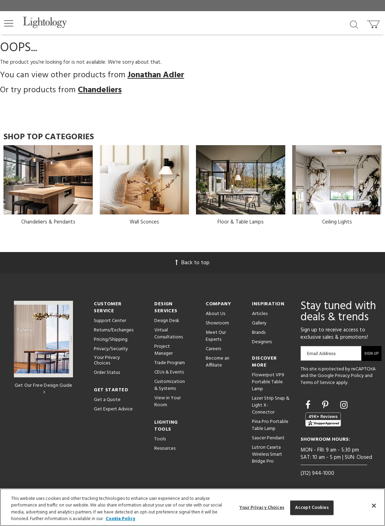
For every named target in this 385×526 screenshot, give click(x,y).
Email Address (321, 353)
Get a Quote (107, 400)
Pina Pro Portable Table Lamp (270, 425)
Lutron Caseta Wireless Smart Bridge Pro (267, 454)
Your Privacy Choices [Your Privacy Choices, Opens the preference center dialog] (261, 507)
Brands (258, 333)
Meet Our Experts (216, 336)
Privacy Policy (349, 376)
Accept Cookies (312, 507)
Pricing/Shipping (111, 340)
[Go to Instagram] (343, 406)
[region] (192, 507)
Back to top (192, 262)
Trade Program (169, 363)
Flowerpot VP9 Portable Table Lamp (268, 382)
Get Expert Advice (113, 409)
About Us (215, 314)
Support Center (110, 321)
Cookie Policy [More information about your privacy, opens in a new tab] (120, 519)
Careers (213, 349)
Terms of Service (318, 383)
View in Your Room (167, 401)
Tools (160, 439)
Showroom (217, 323)
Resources (164, 449)
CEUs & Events (169, 372)
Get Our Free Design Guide (44, 388)
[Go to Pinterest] (326, 406)
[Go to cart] (374, 23)
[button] (8, 23)
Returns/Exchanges (113, 330)
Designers (262, 342)
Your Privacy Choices (107, 361)
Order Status (107, 373)
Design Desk (166, 321)
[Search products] (354, 24)
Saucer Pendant (268, 438)
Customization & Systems (169, 385)
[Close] (374, 505)
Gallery (259, 323)
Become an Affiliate (217, 361)
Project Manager (163, 350)
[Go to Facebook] (309, 406)
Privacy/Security (111, 349)
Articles (260, 314)
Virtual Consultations (168, 333)
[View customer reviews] (323, 419)
